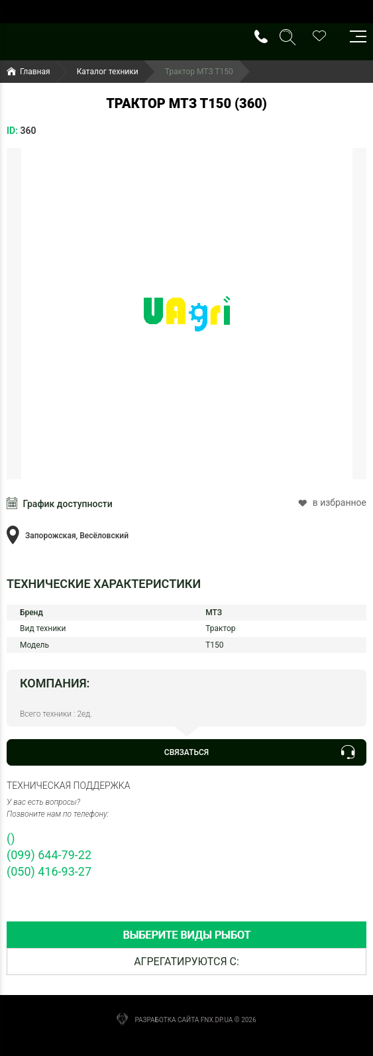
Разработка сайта (166, 1020)
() (11, 838)
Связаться (259, 752)
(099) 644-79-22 (49, 855)
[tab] (186, 935)
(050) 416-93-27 (49, 871)
